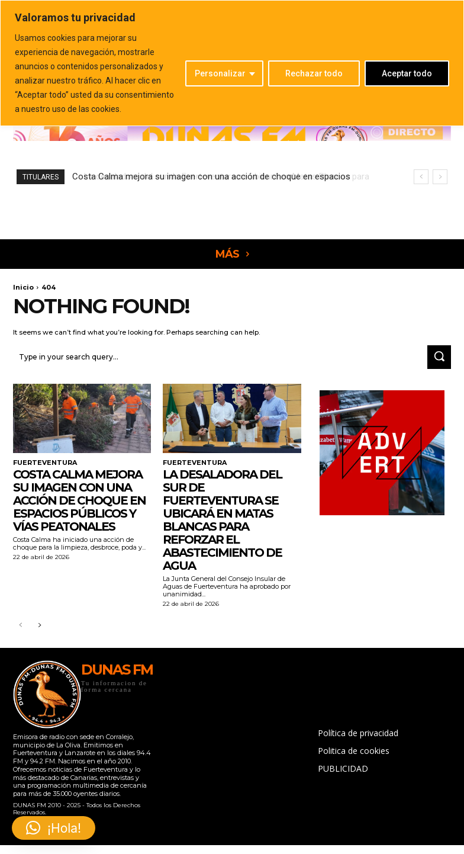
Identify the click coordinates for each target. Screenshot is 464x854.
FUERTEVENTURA (42, 460)
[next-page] (39, 624)
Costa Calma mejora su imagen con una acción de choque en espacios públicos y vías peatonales (79, 498)
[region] (232, 63)
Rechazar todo (314, 73)
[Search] (439, 356)
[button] (53, 828)
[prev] (421, 176)
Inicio (23, 287)
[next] (440, 176)
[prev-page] (20, 624)
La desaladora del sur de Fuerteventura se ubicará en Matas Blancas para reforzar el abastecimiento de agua (222, 517)
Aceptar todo (407, 73)
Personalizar (220, 73)
